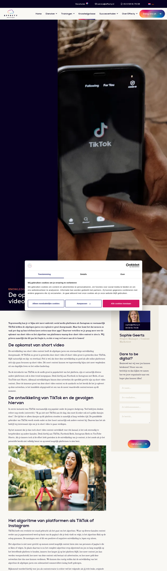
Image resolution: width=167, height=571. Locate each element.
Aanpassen (83, 303)
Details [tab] (83, 274)
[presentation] (139, 431)
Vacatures (81, 3)
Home (38, 13)
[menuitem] (149, 4)
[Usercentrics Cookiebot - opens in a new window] (128, 266)
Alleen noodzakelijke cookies (46, 303)
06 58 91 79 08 (131, 328)
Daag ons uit (149, 13)
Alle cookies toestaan (121, 303)
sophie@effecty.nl (132, 325)
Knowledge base (87, 13)
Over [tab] (122, 274)
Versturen (136, 444)
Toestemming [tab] (44, 274)
